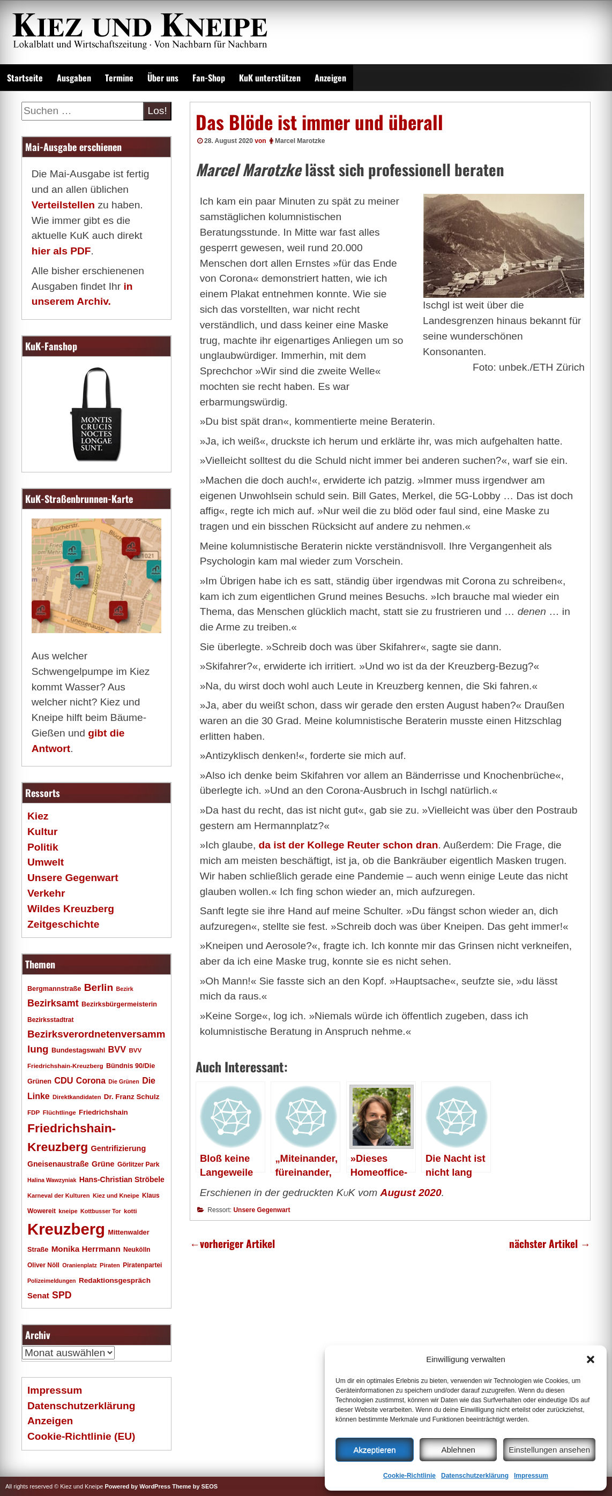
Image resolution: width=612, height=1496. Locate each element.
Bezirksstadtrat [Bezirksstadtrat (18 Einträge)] (50, 1020)
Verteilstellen (63, 205)
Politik (42, 847)
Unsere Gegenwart (261, 1210)
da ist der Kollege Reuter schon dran (348, 845)
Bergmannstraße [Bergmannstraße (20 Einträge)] (54, 989)
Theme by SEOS (195, 1486)
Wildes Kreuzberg (70, 908)
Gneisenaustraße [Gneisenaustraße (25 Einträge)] (58, 1164)
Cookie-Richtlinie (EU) (81, 1436)
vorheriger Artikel (232, 1243)
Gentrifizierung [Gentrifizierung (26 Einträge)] (118, 1148)
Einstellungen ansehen (549, 1449)
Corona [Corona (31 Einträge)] (91, 1080)
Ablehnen (458, 1449)
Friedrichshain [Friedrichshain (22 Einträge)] (103, 1112)
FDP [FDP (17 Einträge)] (33, 1112)
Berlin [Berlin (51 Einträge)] (99, 987)
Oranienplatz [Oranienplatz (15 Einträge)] (79, 1265)
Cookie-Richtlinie (409, 1475)
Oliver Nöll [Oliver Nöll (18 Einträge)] (43, 1265)
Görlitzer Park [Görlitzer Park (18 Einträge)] (138, 1164)
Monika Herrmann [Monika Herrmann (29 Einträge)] (86, 1248)
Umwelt (45, 862)
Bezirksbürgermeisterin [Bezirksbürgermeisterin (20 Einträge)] (119, 1004)
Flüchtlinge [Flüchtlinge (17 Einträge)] (59, 1112)
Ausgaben (74, 77)
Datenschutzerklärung (475, 1475)
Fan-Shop (208, 77)
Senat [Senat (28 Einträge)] (38, 1295)
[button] (590, 1359)
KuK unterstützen (270, 77)
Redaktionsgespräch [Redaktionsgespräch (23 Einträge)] (115, 1280)
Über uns (162, 77)
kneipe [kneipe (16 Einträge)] (67, 1211)
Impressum (531, 1475)
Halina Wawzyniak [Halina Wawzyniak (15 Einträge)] (51, 1180)
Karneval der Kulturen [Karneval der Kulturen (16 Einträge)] (58, 1195)
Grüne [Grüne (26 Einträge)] (103, 1164)
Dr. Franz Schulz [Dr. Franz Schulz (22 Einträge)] (131, 1097)
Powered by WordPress (137, 1486)
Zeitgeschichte (63, 924)
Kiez (37, 816)
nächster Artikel (550, 1243)
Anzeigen (330, 77)
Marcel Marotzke (300, 141)
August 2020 (411, 1192)
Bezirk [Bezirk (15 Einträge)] (124, 989)
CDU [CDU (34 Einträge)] (63, 1080)
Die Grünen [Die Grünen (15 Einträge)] (123, 1081)
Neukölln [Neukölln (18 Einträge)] (137, 1249)
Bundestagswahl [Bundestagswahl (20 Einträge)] (78, 1050)
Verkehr (46, 893)
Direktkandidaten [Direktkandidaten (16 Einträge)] (77, 1097)
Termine (119, 77)
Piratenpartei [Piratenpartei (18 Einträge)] (142, 1265)
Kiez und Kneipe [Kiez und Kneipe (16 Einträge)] (116, 1195)
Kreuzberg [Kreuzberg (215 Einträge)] (66, 1229)
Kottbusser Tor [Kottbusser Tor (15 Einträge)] (100, 1211)
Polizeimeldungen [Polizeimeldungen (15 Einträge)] (51, 1280)
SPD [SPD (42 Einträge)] (62, 1295)
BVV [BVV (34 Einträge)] (117, 1049)
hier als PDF (61, 251)
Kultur (42, 831)
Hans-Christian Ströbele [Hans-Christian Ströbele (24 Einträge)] (122, 1179)
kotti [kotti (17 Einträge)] (130, 1210)
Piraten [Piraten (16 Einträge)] (110, 1265)
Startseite (25, 77)
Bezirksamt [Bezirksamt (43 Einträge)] (53, 1003)
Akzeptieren (374, 1449)
